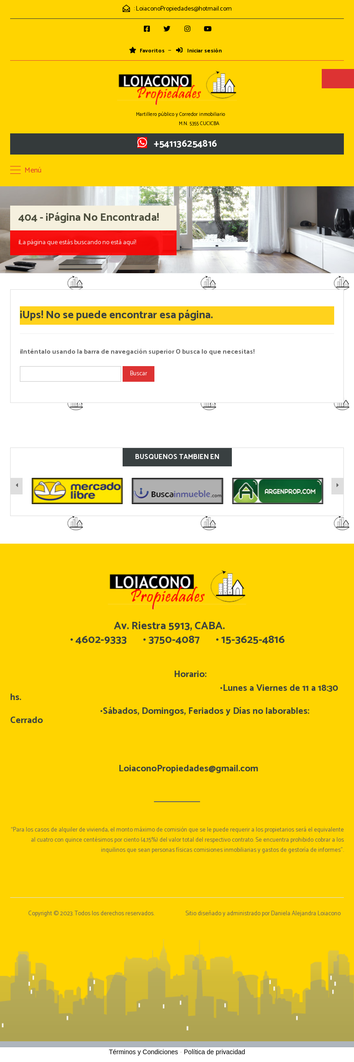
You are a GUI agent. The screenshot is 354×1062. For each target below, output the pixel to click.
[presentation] (17, 486)
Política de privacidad (214, 1052)
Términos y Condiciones (143, 1052)
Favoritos (147, 51)
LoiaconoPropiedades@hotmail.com (184, 9)
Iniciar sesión (199, 51)
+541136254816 (185, 144)
